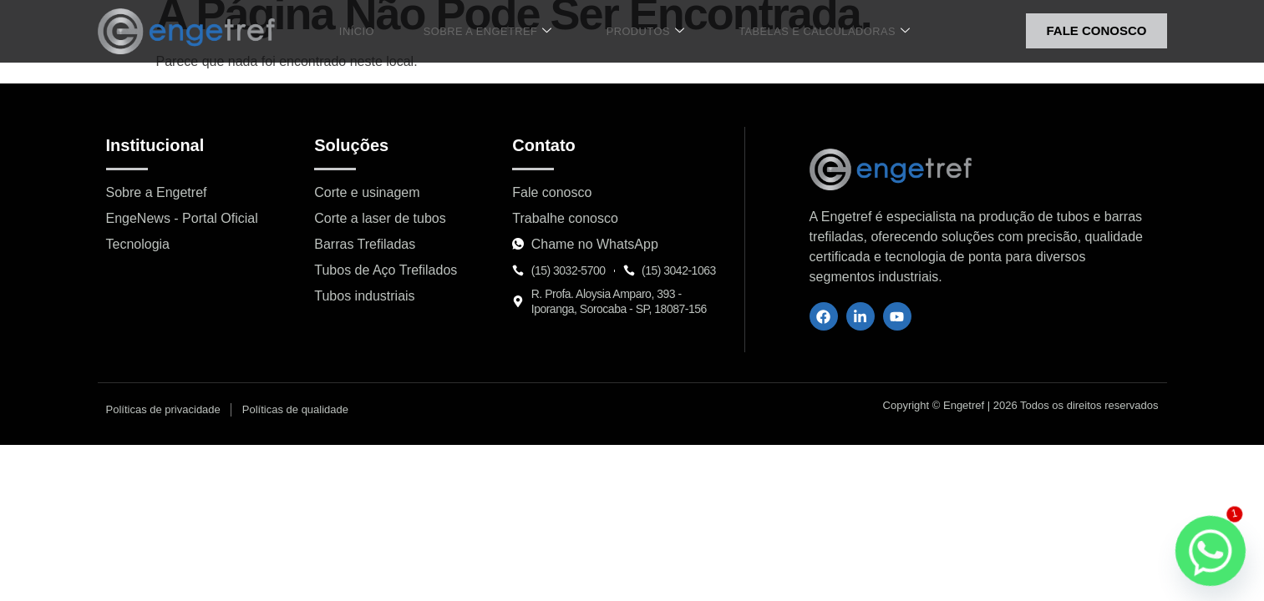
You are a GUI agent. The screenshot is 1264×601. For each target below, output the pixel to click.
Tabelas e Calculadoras (804, 31)
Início (372, 31)
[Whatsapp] (1210, 551)
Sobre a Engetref (489, 31)
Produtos (635, 31)
